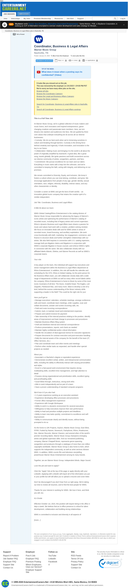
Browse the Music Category (47, 99)
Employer (30, 552)
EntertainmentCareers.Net (36, 582)
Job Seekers (10, 14)
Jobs (5, 19)
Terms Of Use (77, 559)
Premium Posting (33, 562)
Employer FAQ (9, 562)
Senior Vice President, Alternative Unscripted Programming (53, 24)
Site (73, 552)
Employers (24, 14)
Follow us (53, 552)
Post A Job (30, 556)
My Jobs (27, 19)
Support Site (8, 565)
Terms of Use (56, 534)
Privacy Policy (77, 562)
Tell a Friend (20, 34)
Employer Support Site (34, 571)
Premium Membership (42, 19)
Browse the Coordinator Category (50, 94)
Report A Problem (11, 556)
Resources (59, 19)
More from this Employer (61, 56)
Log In (122, 19)
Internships (15, 19)
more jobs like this (78, 56)
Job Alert (70, 19)
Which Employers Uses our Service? (34, 566)
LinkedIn (52, 559)
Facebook (52, 562)
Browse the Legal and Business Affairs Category (55, 96)
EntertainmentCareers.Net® (22, 585)
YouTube (52, 556)
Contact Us (8, 568)
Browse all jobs (42, 91)
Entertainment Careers (14, 7)
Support (80, 19)
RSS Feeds (76, 556)
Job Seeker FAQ (10, 559)
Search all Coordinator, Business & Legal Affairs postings (59, 109)
